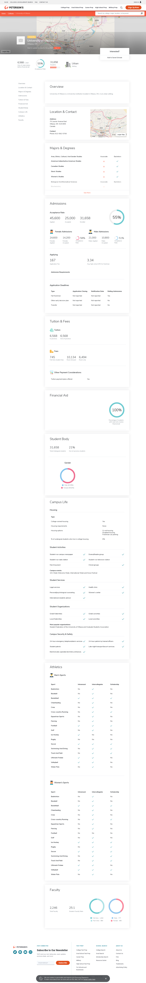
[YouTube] (25, 952)
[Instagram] (30, 952)
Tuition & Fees (23, 100)
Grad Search (100, 953)
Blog (6, 2)
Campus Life (22, 112)
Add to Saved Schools (114, 58)
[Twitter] (15, 952)
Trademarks (119, 964)
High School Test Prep (83, 964)
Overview (21, 83)
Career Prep (89, 7)
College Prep (65, 7)
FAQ (36, 2)
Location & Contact (25, 87)
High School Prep (101, 7)
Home (4, 13)
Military (78, 960)
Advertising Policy (121, 967)
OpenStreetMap (132, 17)
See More (87, 193)
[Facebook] (20, 952)
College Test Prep (81, 950)
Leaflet (121, 17)
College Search (100, 950)
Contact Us (119, 953)
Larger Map (5, 51)
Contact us (43, 2)
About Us (119, 950)
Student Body (23, 108)
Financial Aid (23, 104)
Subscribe (63, 963)
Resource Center (101, 960)
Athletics (21, 116)
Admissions (22, 96)
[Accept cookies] (104, 978)
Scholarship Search (102, 957)
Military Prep (113, 7)
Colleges (11, 13)
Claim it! (56, 48)
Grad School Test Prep (83, 953)
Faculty (21, 120)
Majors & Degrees (24, 92)
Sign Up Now (133, 7)
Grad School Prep (77, 7)
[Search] (121, 7)
